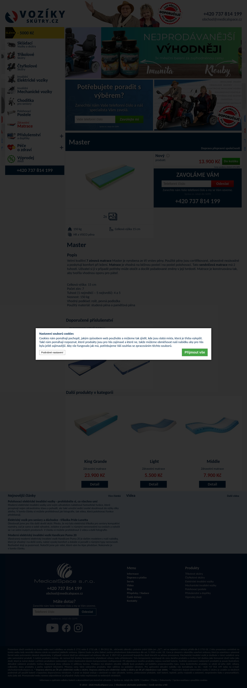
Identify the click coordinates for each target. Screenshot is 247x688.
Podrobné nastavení (52, 352)
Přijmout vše (195, 352)
